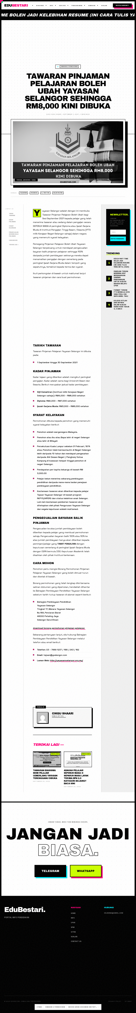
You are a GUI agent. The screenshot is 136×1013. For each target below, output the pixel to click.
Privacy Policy (114, 1001)
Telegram (23, 193)
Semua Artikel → (59, 716)
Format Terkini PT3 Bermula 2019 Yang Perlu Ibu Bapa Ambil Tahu (122, 293)
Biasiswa (40, 5)
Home (73, 913)
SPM (73, 927)
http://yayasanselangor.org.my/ (66, 660)
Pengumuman (77, 5)
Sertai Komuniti (122, 5)
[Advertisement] (68, 47)
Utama (39, 1007)
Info (51, 5)
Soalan (104, 5)
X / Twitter (45, 193)
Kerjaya (62, 5)
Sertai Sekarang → (118, 238)
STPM (73, 932)
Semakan (91, 5)
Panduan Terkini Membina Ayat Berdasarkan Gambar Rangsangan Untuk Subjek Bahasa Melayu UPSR (121, 278)
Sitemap (128, 1001)
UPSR (73, 923)
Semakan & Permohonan (69, 66)
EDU (16, 5)
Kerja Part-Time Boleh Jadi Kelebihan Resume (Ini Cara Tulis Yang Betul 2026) (122, 263)
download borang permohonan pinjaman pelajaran (59, 628)
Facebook (34, 193)
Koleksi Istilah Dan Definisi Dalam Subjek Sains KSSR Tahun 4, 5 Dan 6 (121, 305)
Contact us (76, 941)
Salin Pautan (58, 193)
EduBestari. (24, 909)
